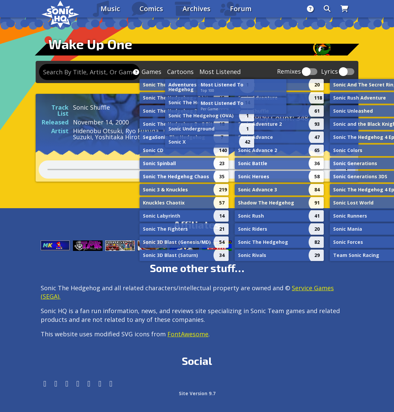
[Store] (344, 8)
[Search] (327, 8)
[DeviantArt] (88, 383)
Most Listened (220, 71)
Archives (196, 8)
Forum (240, 8)
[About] (310, 8)
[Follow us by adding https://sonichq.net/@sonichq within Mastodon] (44, 383)
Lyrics (329, 71)
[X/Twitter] (67, 383)
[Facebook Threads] (111, 383)
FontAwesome (187, 334)
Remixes (289, 71)
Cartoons (180, 71)
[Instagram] (55, 383)
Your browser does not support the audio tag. (197, 169)
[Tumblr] (77, 383)
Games (151, 71)
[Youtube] (100, 383)
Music (110, 8)
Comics (151, 8)
